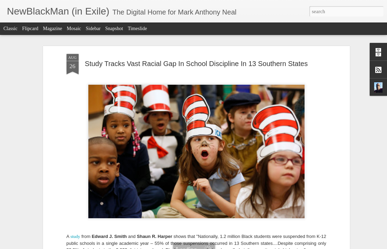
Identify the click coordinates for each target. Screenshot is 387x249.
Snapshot (114, 28)
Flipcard (30, 28)
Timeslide (137, 28)
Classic (10, 28)
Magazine (52, 28)
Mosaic (74, 28)
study (75, 146)
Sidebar (93, 28)
